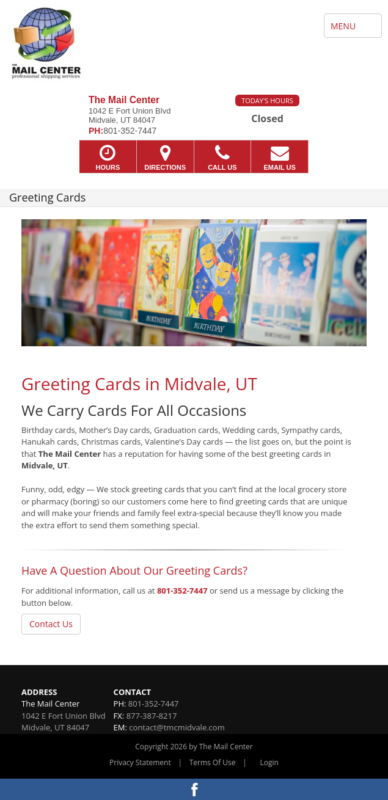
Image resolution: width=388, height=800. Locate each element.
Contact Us (51, 624)
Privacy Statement (140, 762)
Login (269, 762)
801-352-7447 (182, 590)
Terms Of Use (212, 762)
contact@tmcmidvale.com (176, 727)
